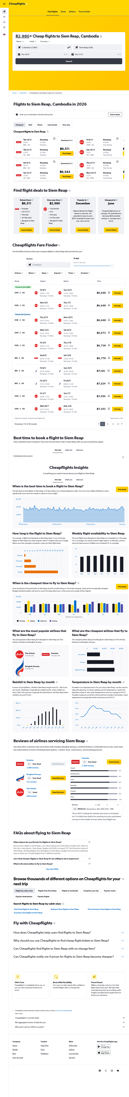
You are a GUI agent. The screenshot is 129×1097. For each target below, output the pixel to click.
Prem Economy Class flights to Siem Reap (104, 909)
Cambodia (23, 93)
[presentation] (101, 36)
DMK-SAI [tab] (68, 450)
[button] (4, 4)
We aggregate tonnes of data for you (70, 1022)
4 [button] (118, 424)
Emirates (30, 760)
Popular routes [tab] (110, 891)
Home (14, 93)
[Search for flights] (4, 11)
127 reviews (32, 782)
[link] (26, 229)
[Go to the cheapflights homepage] (18, 4)
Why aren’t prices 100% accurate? (70, 1026)
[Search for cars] (4, 22)
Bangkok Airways (34, 774)
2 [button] (107, 424)
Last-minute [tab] (52, 125)
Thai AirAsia (31, 788)
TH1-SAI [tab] (58, 450)
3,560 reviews (33, 768)
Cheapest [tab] (19, 125)
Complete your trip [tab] (91, 891)
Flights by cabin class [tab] (24, 891)
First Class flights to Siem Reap (26, 909)
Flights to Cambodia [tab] (70, 891)
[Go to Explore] (4, 27)
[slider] (112, 265)
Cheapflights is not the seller (70, 1017)
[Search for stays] (4, 16)
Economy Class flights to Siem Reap (28, 913)
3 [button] (112, 424)
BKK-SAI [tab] (79, 450)
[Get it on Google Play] (104, 1046)
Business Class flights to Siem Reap (65, 909)
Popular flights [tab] (43, 897)
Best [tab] (30, 125)
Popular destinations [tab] (24, 897)
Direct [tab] (39, 125)
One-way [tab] (66, 125)
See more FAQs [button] (52, 869)
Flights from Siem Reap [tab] (47, 891)
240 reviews (32, 796)
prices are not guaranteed (64, 1010)
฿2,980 (22, 36)
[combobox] (45, 41)
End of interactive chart (14, 620)
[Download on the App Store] (104, 1052)
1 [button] (102, 424)
